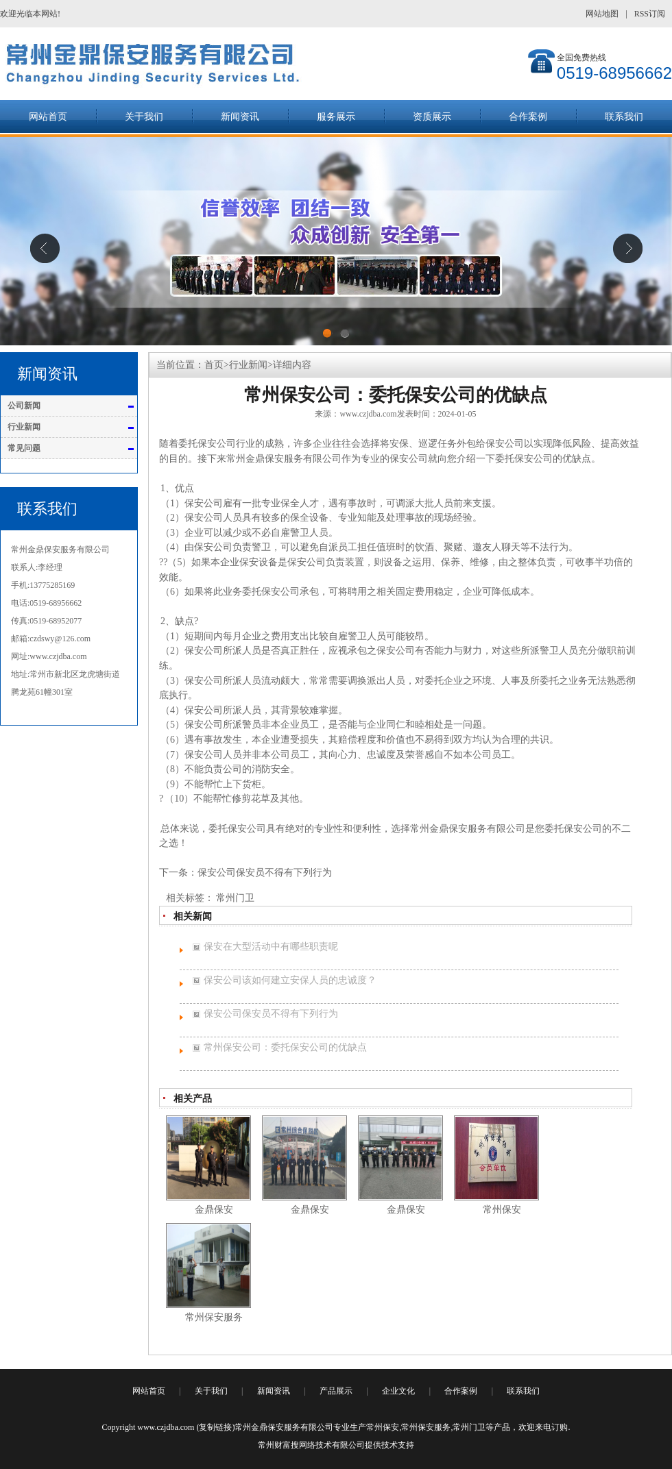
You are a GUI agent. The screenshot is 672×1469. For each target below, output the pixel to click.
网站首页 (48, 117)
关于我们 (144, 117)
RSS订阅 (649, 13)
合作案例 (528, 117)
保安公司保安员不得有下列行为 (264, 872)
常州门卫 (235, 898)
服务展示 (336, 117)
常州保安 (382, 1427)
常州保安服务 (426, 1427)
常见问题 (24, 448)
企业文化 (398, 1391)
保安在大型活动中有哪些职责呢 (271, 946)
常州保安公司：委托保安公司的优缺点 (285, 1047)
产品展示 (336, 1391)
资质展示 (432, 117)
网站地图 (602, 13)
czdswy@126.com (60, 638)
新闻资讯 (240, 117)
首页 (214, 365)
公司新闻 (24, 405)
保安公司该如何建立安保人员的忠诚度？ (290, 980)
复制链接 (215, 1427)
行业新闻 (24, 427)
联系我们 (624, 117)
